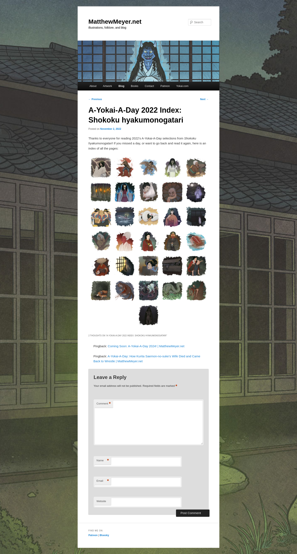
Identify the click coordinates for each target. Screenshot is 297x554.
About (93, 86)
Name (103, 461)
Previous (95, 99)
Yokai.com (182, 86)
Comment (104, 404)
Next (204, 99)
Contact (149, 86)
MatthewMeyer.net (114, 21)
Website (101, 501)
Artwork (107, 86)
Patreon (165, 86)
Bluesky (104, 535)
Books (134, 86)
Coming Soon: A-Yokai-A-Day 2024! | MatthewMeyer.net (146, 346)
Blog (121, 86)
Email (103, 481)
